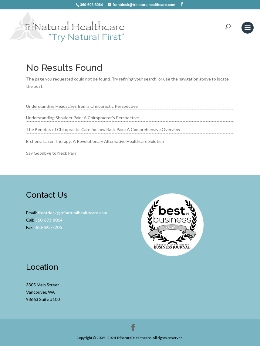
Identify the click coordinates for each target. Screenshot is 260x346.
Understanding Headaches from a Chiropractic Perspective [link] (82, 106)
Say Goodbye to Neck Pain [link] (51, 153)
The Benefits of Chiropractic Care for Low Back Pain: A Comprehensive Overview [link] (103, 129)
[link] (68, 27)
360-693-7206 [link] (48, 227)
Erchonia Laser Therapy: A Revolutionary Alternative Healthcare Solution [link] (95, 141)
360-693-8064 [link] (48, 219)
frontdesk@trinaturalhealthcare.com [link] (72, 212)
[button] (182, 4)
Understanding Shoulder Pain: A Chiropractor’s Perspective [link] (82, 117)
